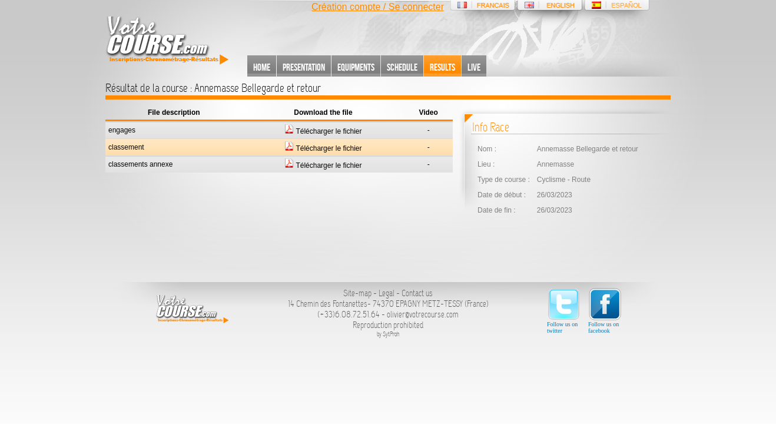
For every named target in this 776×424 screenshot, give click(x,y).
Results (442, 67)
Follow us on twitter (564, 310)
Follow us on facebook (605, 310)
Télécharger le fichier (323, 131)
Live (473, 67)
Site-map (357, 293)
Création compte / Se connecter (377, 7)
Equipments (355, 67)
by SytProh (388, 334)
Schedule (402, 67)
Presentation (304, 67)
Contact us (417, 293)
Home (261, 67)
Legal (386, 293)
